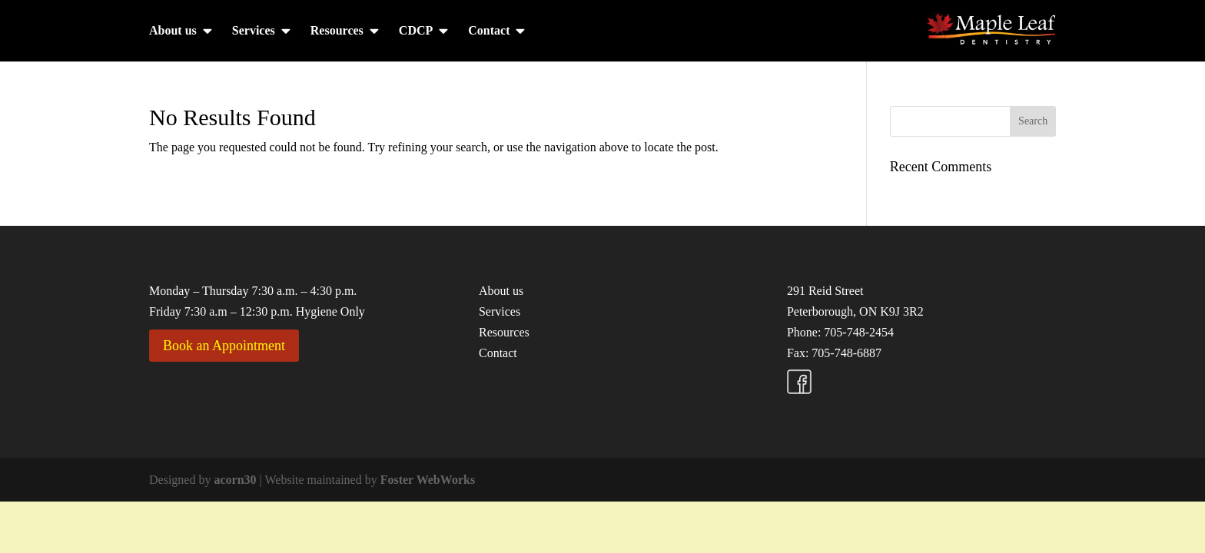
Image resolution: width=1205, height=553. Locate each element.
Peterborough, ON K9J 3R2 (855, 311)
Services (253, 31)
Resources (336, 31)
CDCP (416, 31)
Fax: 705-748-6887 (834, 352)
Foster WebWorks (427, 479)
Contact (489, 31)
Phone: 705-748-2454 (840, 332)
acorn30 (235, 479)
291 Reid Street (825, 290)
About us (173, 31)
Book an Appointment (224, 345)
